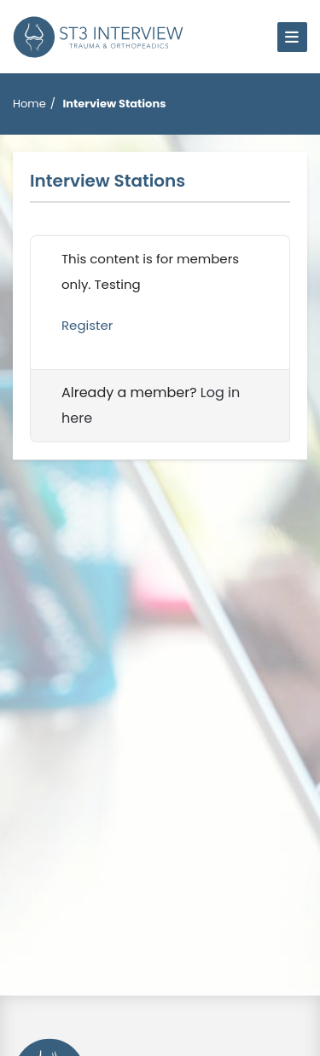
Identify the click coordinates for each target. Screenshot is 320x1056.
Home (29, 103)
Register (87, 325)
